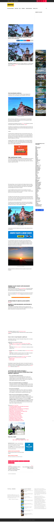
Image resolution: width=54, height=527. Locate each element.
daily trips (20, 344)
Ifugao (36, 171)
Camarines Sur (37, 160)
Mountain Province (38, 183)
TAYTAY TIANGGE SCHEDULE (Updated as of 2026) (28, 503)
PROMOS (23, 8)
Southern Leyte (37, 198)
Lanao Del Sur (37, 178)
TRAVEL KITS (35, 8)
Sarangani (36, 195)
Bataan (36, 153)
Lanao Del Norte (37, 177)
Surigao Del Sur (37, 201)
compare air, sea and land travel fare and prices (17, 357)
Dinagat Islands (37, 169)
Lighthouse (25, 466)
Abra (36, 146)
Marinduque (37, 180)
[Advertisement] (32, 5)
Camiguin (36, 161)
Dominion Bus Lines (24, 343)
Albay (36, 149)
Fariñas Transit (15, 344)
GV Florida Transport (18, 343)
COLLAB (13, 504)
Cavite (36, 163)
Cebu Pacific (27, 350)
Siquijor (36, 196)
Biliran (36, 156)
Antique (36, 150)
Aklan (36, 148)
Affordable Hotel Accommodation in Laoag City (20, 297)
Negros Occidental (38, 184)
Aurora (36, 151)
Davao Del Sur (37, 167)
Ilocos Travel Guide (15, 405)
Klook (18, 366)
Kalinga (36, 175)
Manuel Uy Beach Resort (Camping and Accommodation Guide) (28, 509)
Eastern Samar (37, 170)
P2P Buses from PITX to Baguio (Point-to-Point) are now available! (28, 496)
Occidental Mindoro (38, 188)
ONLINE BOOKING (29, 8)
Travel (13, 468)
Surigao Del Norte (38, 200)
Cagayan (25, 124)
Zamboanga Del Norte (38, 204)
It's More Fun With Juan (11, 500)
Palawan (36, 189)
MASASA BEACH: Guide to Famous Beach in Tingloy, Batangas (28, 513)
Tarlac (36, 202)
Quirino (36, 192)
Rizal (36, 193)
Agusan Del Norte (38, 147)
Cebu (36, 164)
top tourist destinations (22, 288)
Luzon (23, 123)
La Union (36, 176)
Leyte (36, 179)
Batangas (36, 154)
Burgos (13, 466)
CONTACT (16, 504)
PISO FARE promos (25, 356)
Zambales (36, 203)
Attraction (10, 466)
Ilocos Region (21, 466)
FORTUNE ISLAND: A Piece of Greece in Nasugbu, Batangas (28, 505)
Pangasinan (37, 191)
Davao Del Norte (37, 166)
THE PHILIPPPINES (10, 8)
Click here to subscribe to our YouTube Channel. (15, 456)
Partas (13, 343)
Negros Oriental (37, 185)
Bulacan (36, 158)
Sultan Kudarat (37, 199)
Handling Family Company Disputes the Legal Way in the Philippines (28, 519)
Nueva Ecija (37, 186)
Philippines (13, 65)
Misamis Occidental (38, 182)
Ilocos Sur (36, 173)
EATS (20, 8)
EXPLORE (16, 8)
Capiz (36, 162)
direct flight (16, 350)
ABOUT (10, 504)
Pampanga (37, 190)
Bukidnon (36, 157)
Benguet (36, 155)
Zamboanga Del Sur (38, 205)
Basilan (36, 152)
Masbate (36, 181)
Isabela (36, 174)
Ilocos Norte (16, 64)
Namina (30, 525)
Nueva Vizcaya (37, 187)
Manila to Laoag (11, 358)
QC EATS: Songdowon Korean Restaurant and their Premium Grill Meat (28, 499)
